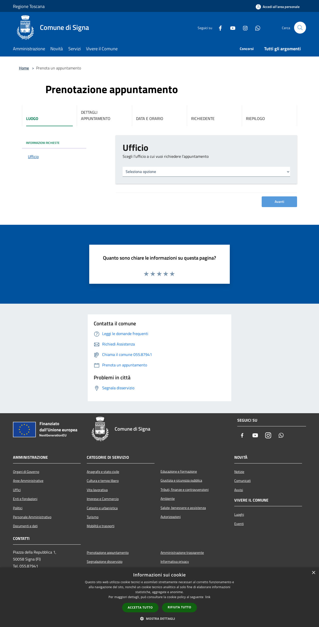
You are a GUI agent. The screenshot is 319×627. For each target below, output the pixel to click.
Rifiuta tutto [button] (179, 607)
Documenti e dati (25, 526)
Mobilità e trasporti (100, 526)
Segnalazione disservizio (104, 561)
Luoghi (239, 514)
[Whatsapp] (256, 27)
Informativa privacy (174, 561)
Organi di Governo (26, 471)
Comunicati (242, 480)
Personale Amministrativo (32, 517)
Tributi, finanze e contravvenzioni (184, 489)
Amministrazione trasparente (182, 552)
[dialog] (159, 597)
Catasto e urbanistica (102, 508)
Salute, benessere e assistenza (183, 508)
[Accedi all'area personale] (277, 6)
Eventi (239, 523)
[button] (159, 618)
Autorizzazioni (170, 516)
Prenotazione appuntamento (108, 552)
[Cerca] (300, 28)
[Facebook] (218, 27)
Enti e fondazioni (25, 499)
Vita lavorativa (97, 490)
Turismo (92, 517)
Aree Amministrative (28, 480)
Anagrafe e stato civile (103, 471)
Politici (17, 508)
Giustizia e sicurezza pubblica (181, 480)
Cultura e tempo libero (103, 480)
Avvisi (238, 490)
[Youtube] (231, 27)
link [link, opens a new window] (208, 597)
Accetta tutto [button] (140, 607)
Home (24, 68)
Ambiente (167, 498)
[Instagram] (243, 27)
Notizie (239, 471)
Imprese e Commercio (103, 499)
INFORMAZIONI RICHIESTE (43, 142)
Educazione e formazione (178, 471)
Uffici (17, 490)
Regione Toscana (29, 6)
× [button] (313, 573)
